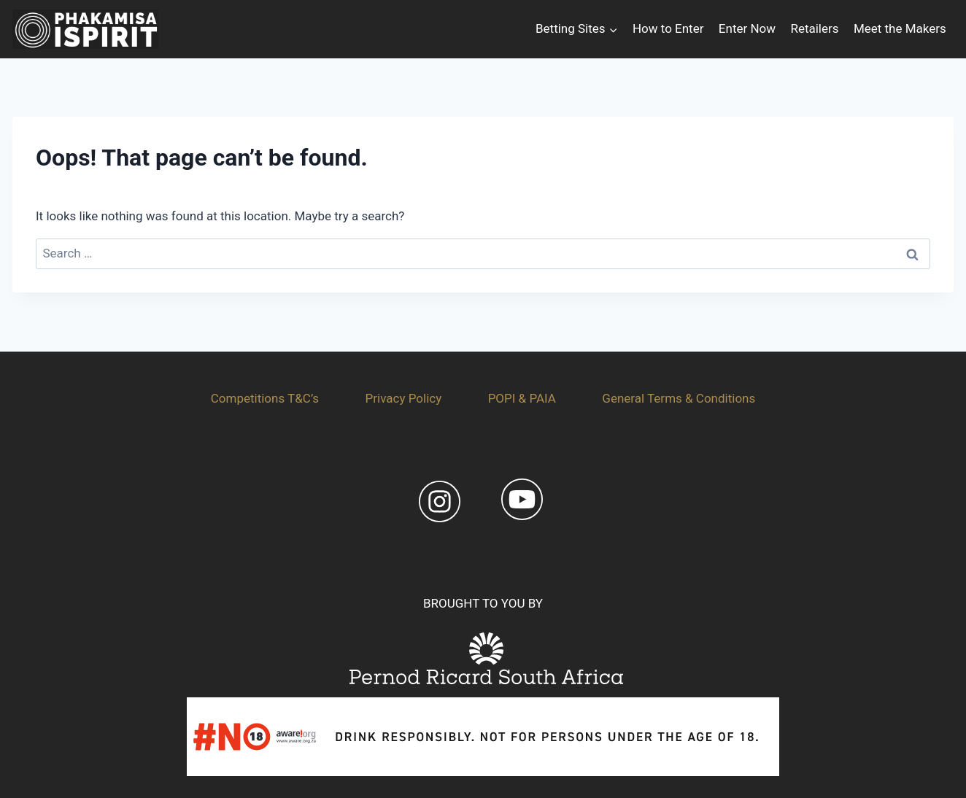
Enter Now (747, 28)
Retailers (814, 28)
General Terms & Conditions (678, 398)
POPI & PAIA (522, 398)
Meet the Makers (900, 28)
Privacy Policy (404, 398)
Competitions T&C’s (265, 398)
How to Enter (668, 28)
